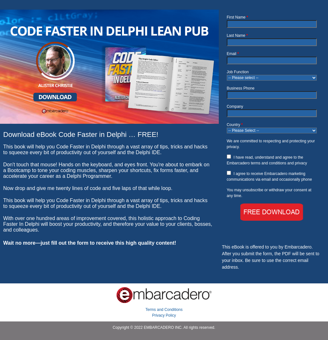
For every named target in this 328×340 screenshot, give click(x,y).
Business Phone (241, 88)
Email (233, 53)
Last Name (237, 35)
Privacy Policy (164, 315)
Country (235, 125)
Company (235, 106)
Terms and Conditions (164, 309)
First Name (237, 17)
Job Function (238, 72)
